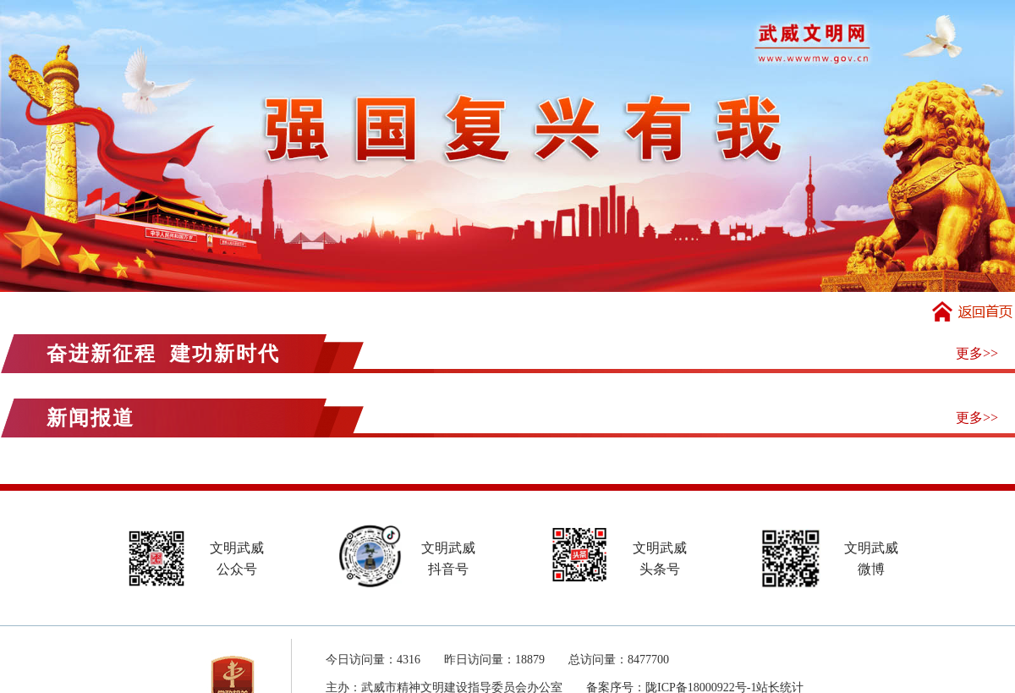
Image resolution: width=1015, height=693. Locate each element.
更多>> (977, 353)
